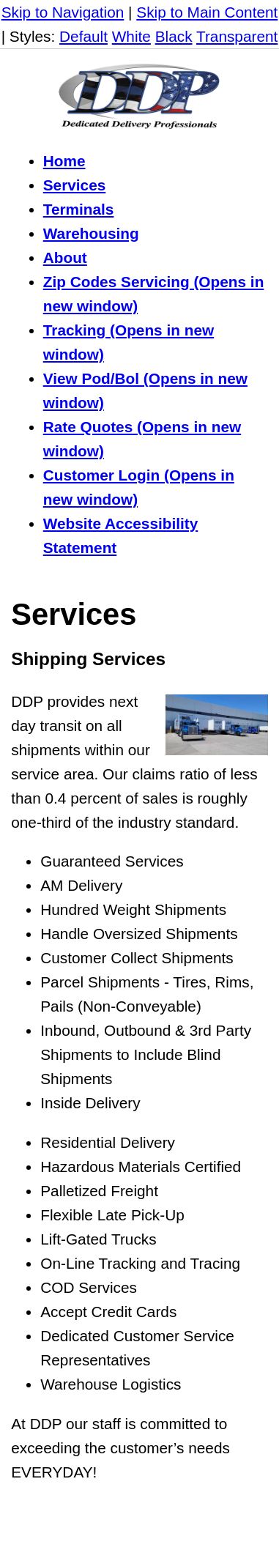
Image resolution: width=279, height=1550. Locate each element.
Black (174, 36)
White (131, 36)
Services (74, 185)
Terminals (78, 209)
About (65, 257)
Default (83, 36)
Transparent (237, 36)
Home (64, 160)
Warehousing (91, 233)
